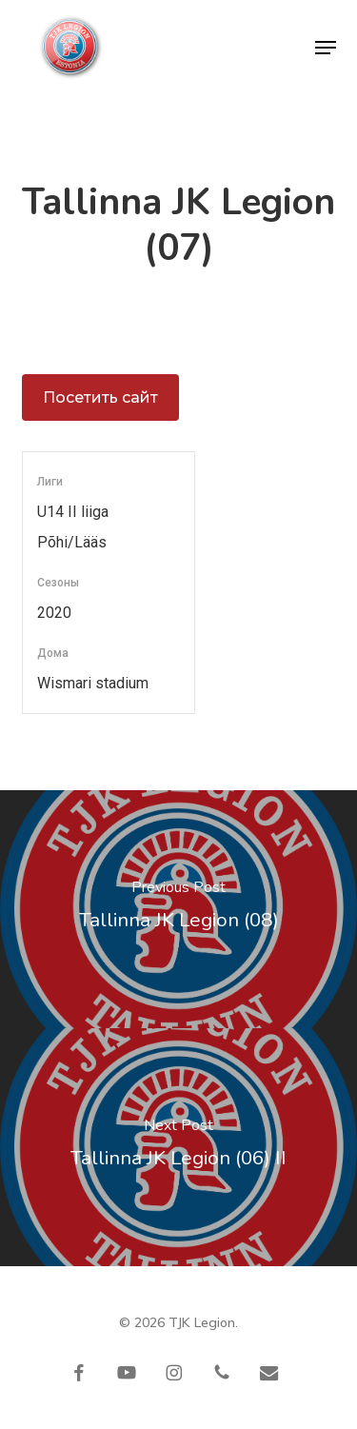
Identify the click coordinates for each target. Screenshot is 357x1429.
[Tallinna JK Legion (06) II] (178, 1147)
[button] (325, 47)
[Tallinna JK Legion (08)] (178, 909)
